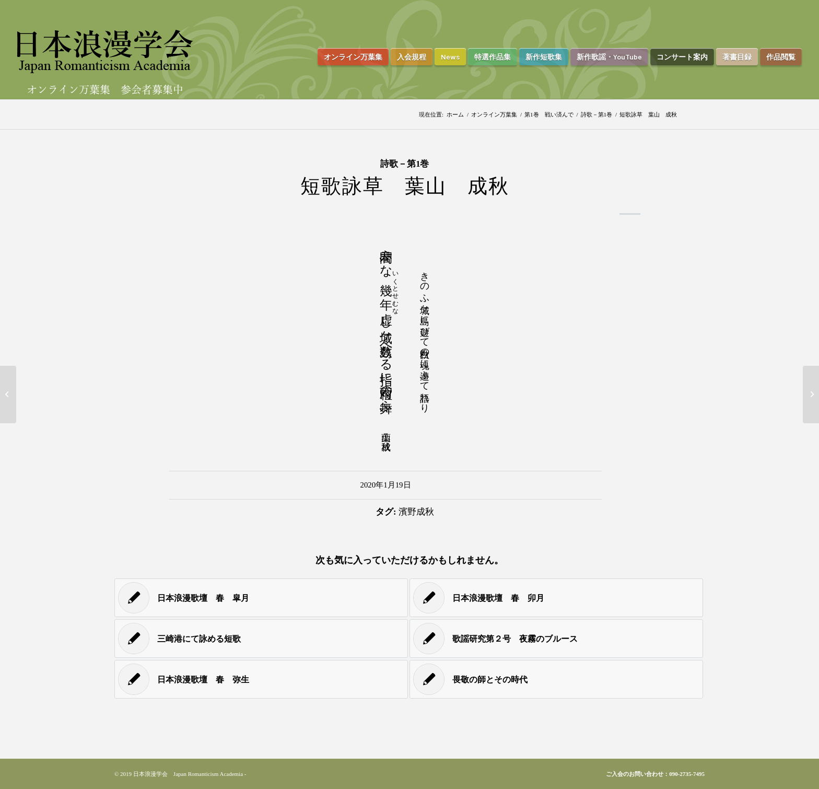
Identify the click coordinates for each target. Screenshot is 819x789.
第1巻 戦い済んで (549, 114)
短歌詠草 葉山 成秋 (404, 186)
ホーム (455, 114)
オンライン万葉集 (494, 114)
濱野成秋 (416, 512)
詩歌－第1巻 (597, 114)
